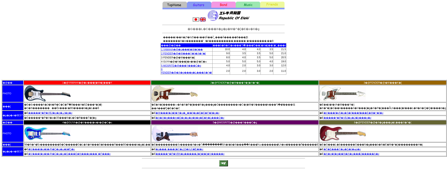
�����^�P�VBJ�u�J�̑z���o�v (347, 117)
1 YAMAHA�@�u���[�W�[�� (182, 49)
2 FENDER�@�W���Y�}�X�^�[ (183, 53)
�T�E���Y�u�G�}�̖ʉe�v (342, 149)
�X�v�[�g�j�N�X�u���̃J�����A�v (351, 154)
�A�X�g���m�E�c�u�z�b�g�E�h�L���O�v (190, 117)
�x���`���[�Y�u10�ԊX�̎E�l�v (179, 149)
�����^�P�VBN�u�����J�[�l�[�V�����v (190, 154)
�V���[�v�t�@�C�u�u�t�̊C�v (51, 149)
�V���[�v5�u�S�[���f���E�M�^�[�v (353, 113)
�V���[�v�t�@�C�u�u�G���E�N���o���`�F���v (69, 154)
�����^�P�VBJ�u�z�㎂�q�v (50, 113)
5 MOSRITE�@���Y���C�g (181, 65)
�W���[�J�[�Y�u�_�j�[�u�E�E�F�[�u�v (187, 113)
